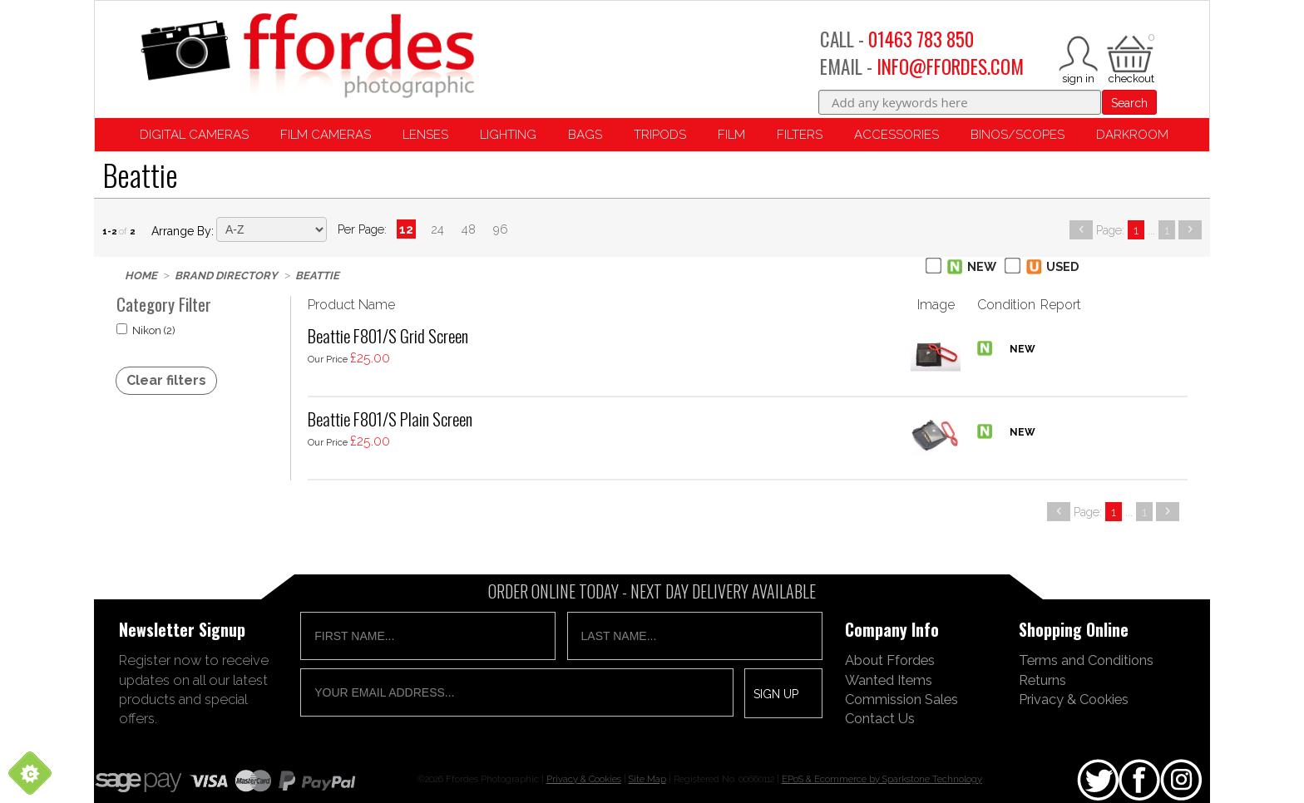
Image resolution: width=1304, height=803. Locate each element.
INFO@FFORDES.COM (950, 66)
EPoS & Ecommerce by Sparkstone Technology (882, 779)
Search (1129, 103)
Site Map (647, 779)
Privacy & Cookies (1074, 699)
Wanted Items (888, 680)
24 (437, 229)
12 (406, 229)
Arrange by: (182, 231)
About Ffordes (890, 660)
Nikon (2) (145, 330)
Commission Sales (901, 699)
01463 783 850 (921, 39)
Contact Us (880, 718)
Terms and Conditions (1086, 660)
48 (469, 229)
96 (500, 229)
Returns (1042, 680)
